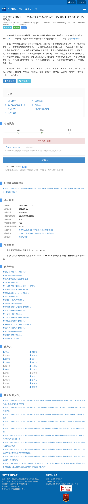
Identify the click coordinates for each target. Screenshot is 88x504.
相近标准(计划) (42, 109)
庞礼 (32, 359)
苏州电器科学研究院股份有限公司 (17, 307)
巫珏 (6, 369)
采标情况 (12, 112)
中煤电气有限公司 (11, 297)
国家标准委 (75, 39)
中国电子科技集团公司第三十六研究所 (19, 286)
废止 (69, 130)
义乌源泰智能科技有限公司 (14, 321)
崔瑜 (6, 352)
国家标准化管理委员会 (54, 481)
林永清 (33, 387)
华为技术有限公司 (11, 283)
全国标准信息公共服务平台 (19, 9)
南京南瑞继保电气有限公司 (14, 311)
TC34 (11, 39)
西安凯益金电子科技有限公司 (15, 290)
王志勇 (33, 355)
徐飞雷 (33, 369)
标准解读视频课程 (16, 105)
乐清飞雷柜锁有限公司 (13, 304)
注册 (81, 2)
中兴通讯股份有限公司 (13, 314)
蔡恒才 (33, 383)
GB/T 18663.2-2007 (14, 147)
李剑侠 (6, 362)
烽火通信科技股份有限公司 (14, 272)
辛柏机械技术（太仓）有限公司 (16, 293)
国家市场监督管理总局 (54, 479)
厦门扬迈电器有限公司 (13, 276)
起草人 (38, 105)
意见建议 (24, 81)
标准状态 (12, 101)
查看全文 (9, 81)
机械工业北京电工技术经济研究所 (17, 325)
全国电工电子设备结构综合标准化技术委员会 (36, 230)
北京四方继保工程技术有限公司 (16, 318)
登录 (71, 2)
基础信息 (12, 109)
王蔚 (32, 376)
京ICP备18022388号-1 (16, 489)
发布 (18, 130)
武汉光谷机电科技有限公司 (14, 328)
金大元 (33, 380)
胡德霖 (33, 352)
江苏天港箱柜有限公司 (13, 335)
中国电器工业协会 (11, 339)
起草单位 (39, 101)
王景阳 (33, 366)
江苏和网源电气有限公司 (13, 300)
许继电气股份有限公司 (13, 332)
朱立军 (6, 359)
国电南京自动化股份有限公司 (15, 279)
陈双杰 (33, 362)
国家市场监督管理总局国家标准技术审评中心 (62, 484)
